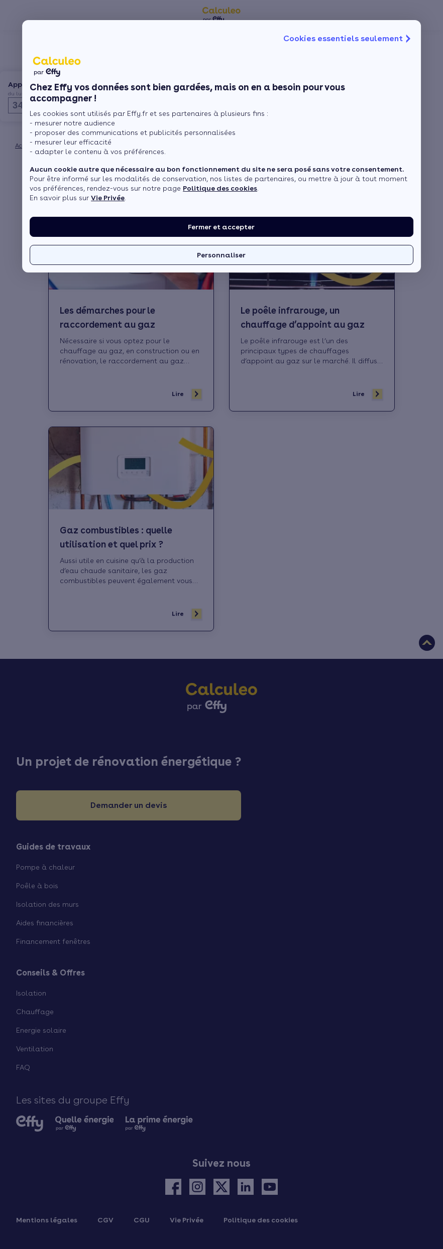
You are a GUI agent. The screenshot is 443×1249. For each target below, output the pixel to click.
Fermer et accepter (221, 227)
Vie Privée (108, 198)
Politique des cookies (220, 188)
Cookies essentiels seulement (348, 39)
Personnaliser (221, 255)
